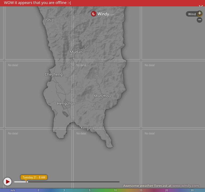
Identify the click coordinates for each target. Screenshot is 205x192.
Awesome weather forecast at (161, 185)
